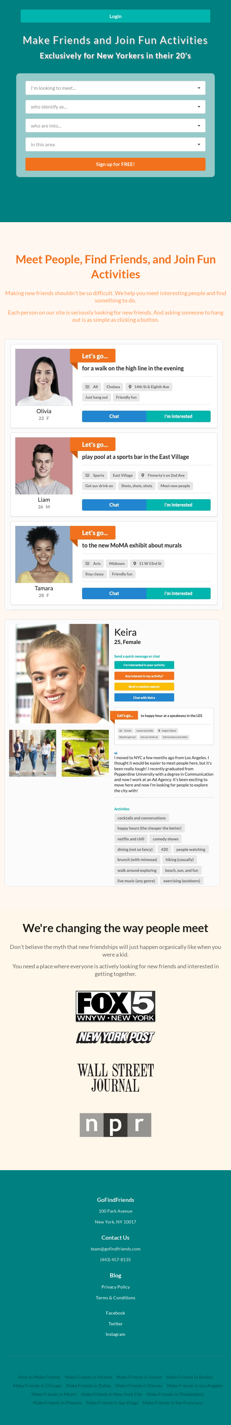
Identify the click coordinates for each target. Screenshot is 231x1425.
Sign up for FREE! (115, 164)
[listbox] (115, 88)
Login (115, 16)
